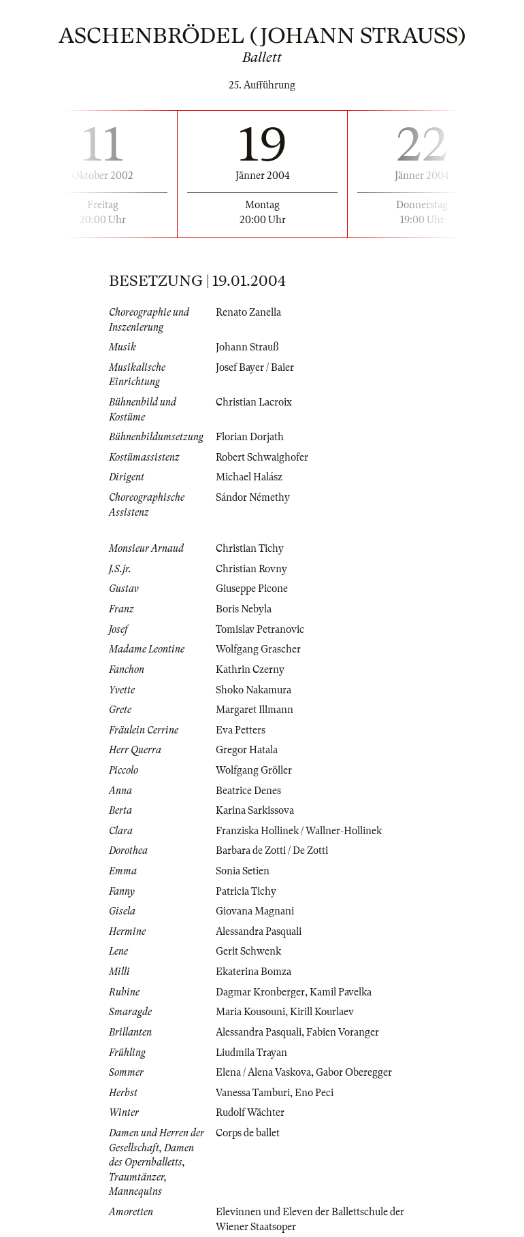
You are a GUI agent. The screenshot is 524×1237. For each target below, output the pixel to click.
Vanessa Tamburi (253, 1092)
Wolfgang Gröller (254, 770)
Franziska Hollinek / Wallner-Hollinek (299, 830)
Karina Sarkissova (255, 810)
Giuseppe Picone (252, 588)
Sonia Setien (242, 870)
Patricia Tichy (246, 891)
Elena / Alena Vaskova (263, 1072)
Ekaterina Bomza (253, 971)
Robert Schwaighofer (262, 457)
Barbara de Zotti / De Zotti (272, 850)
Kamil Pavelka (341, 992)
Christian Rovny (251, 568)
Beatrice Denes (248, 790)
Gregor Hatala (247, 749)
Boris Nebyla (244, 609)
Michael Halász (249, 477)
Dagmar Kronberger (260, 992)
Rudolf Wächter (250, 1112)
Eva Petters (240, 730)
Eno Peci (314, 1092)
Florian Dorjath (250, 436)
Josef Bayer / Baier (255, 367)
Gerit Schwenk (248, 951)
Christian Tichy (250, 548)
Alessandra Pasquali (258, 931)
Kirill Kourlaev (322, 1011)
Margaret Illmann (254, 709)
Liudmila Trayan (251, 1052)
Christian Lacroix (254, 402)
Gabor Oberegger (354, 1072)
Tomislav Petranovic (260, 629)
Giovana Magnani (255, 911)
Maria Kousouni (250, 1011)
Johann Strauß (247, 347)
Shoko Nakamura (253, 690)
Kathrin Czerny (250, 669)
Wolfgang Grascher (258, 649)
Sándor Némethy (253, 497)
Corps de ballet (248, 1132)
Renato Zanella (248, 312)
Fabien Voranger (342, 1032)
